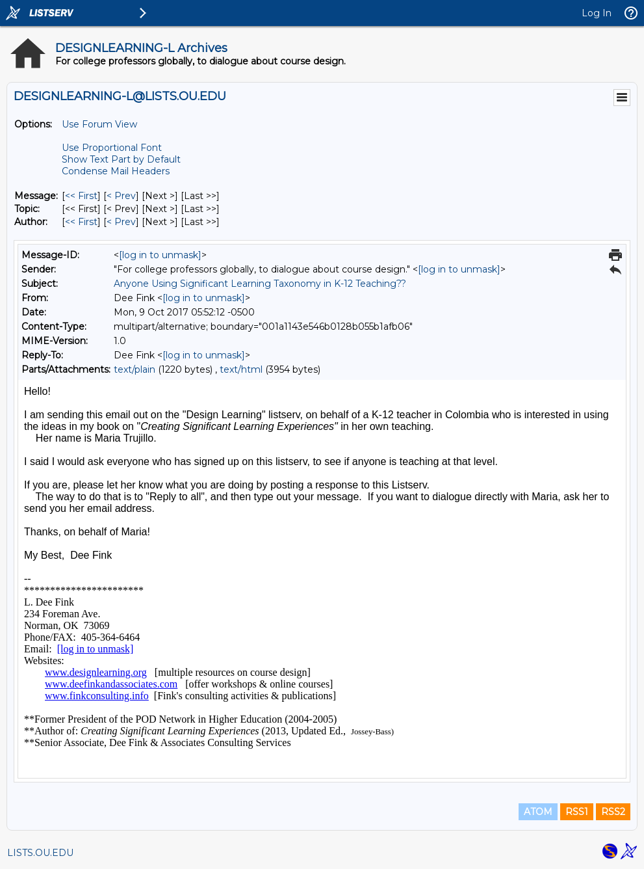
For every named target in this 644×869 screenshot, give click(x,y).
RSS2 (613, 812)
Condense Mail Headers (116, 171)
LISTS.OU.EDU (40, 853)
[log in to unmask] (160, 255)
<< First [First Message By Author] (81, 222)
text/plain (134, 369)
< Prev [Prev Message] (121, 196)
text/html (241, 369)
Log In (597, 13)
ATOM (538, 812)
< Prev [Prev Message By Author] (121, 222)
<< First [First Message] (81, 196)
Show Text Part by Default (121, 159)
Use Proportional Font (112, 148)
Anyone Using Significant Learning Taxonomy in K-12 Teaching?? (260, 283)
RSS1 (576, 812)
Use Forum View (99, 124)
